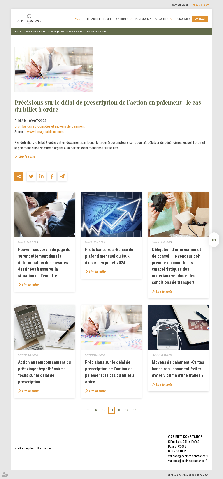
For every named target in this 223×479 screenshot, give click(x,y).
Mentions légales (24, 448)
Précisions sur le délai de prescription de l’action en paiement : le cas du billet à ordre (66, 31)
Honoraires (183, 19)
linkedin (214, 239)
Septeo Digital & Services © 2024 (188, 474)
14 (111, 410)
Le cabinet (93, 19)
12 (96, 410)
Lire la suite (27, 156)
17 (134, 410)
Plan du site (44, 448)
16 (126, 410)
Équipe (107, 19)
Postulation (143, 19)
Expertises (121, 19)
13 (103, 410)
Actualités (161, 19)
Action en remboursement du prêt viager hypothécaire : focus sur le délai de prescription (44, 372)
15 (119, 410)
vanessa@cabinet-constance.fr (188, 456)
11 (88, 410)
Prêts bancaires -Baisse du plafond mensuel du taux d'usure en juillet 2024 (109, 256)
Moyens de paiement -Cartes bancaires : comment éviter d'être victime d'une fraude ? (178, 369)
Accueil (79, 19)
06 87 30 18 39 (200, 4)
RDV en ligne (180, 4)
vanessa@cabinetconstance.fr (187, 461)
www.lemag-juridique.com (45, 132)
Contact (200, 18)
